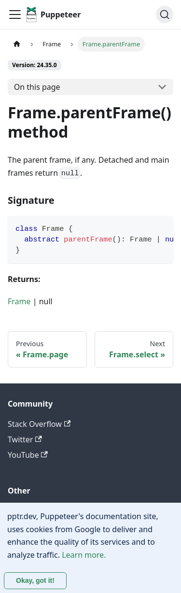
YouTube (28, 455)
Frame (19, 301)
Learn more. (84, 555)
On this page (37, 87)
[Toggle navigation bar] (15, 14)
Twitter (25, 439)
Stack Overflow (39, 424)
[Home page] (17, 44)
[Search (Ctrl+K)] (164, 14)
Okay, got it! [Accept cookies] (35, 580)
